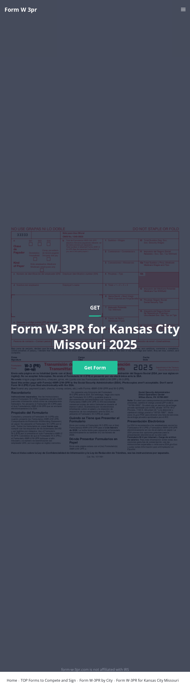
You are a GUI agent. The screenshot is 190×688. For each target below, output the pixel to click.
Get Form (95, 367)
